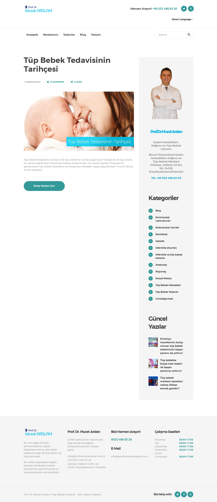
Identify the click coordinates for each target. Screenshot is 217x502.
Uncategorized (164, 298)
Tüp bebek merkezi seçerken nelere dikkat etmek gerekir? (171, 383)
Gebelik (159, 241)
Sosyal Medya (163, 278)
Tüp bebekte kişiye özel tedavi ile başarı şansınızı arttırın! (171, 365)
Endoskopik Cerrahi (167, 227)
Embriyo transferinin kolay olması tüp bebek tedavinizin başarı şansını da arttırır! (171, 346)
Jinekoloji (161, 264)
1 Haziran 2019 (32, 82)
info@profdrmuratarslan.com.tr (86, 456)
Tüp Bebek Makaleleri (168, 285)
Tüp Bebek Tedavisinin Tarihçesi (67, 65)
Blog (158, 210)
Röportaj (160, 271)
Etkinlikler (161, 234)
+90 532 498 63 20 (164, 9)
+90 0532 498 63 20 (79, 460)
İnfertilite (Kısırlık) (166, 247)
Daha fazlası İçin (44, 186)
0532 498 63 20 (121, 439)
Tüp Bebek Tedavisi (166, 291)
